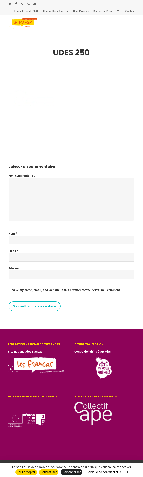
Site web (14, 268)
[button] (132, 23)
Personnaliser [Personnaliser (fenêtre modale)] (71, 472)
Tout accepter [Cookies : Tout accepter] (26, 472)
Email (13, 251)
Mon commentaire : (22, 175)
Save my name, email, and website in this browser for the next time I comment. (66, 290)
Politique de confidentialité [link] (103, 472)
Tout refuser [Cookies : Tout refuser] (49, 472)
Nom (13, 233)
